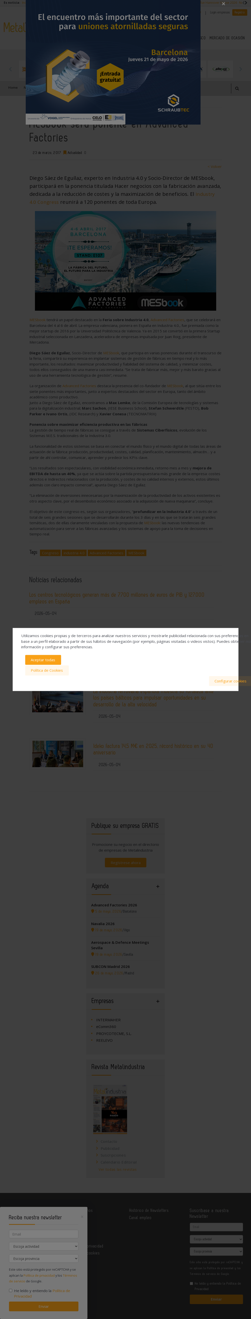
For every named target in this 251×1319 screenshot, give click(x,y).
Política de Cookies (47, 670)
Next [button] (240, 69)
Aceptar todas (43, 660)
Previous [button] (10, 69)
